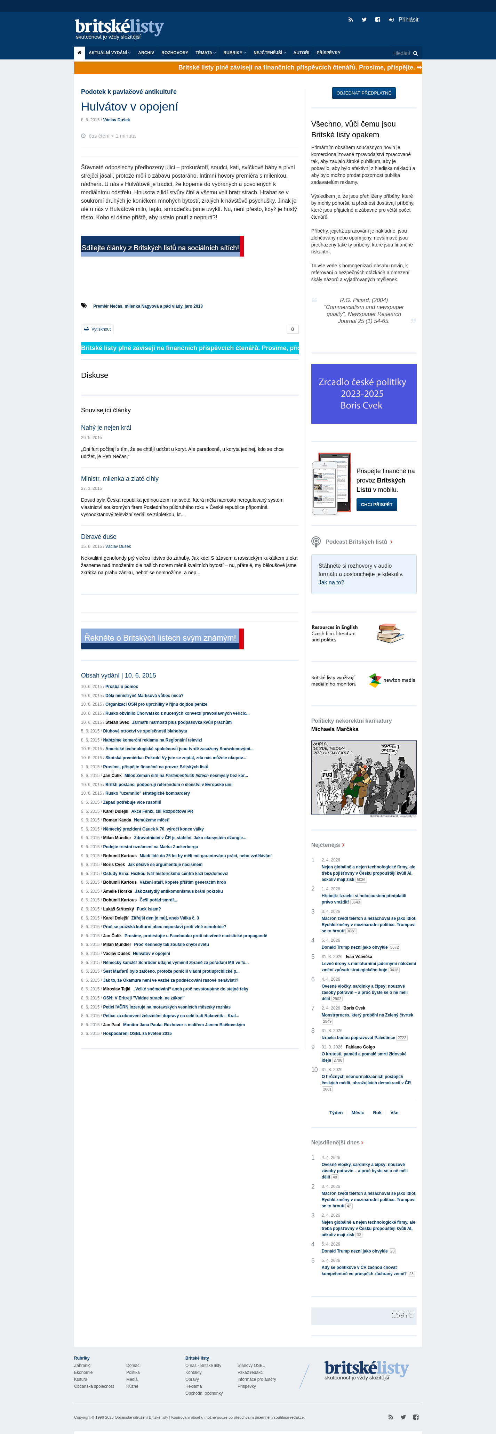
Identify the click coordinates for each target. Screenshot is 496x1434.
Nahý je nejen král (106, 427)
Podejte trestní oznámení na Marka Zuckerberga (150, 846)
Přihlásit (403, 20)
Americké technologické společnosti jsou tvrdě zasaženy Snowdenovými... (179, 748)
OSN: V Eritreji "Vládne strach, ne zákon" (143, 998)
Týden (336, 1112)
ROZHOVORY (174, 52)
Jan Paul (111, 1024)
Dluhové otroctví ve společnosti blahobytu (145, 731)
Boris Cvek (114, 864)
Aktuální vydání (110, 52)
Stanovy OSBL (251, 1365)
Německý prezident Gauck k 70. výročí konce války (153, 829)
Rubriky (234, 52)
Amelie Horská (117, 891)
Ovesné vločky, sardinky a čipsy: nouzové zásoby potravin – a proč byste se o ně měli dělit (365, 993)
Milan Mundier (117, 837)
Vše (394, 1112)
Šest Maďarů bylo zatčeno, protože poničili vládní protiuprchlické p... (171, 971)
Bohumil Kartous (120, 855)
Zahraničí (82, 1365)
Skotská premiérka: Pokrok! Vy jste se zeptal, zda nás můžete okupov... (175, 757)
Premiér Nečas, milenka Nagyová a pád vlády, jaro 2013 (148, 306)
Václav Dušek (116, 120)
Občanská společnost (94, 1386)
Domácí (133, 1365)
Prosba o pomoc (121, 686)
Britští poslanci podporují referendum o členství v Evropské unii (168, 784)
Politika (133, 1372)
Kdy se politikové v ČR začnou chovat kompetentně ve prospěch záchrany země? (368, 1271)
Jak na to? (331, 582)
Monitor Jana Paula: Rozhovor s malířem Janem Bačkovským (184, 1024)
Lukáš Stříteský (118, 909)
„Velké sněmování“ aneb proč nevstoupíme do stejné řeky (190, 989)
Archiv (146, 52)
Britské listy (122, 30)
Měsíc (358, 1112)
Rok (377, 1112)
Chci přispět (377, 504)
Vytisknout (97, 329)
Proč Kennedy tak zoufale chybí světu (171, 944)
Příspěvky (329, 52)
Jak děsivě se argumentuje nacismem (165, 864)
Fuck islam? (149, 909)
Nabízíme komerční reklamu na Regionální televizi (152, 740)
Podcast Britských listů (350, 542)
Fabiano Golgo (360, 1047)
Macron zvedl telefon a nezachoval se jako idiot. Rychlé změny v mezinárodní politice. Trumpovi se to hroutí (369, 925)
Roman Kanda (117, 820)
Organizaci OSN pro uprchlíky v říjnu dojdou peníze (156, 704)
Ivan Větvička (359, 956)
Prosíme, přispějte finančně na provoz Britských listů (155, 766)
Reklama (193, 1386)
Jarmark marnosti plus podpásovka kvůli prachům (182, 722)
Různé (132, 1386)
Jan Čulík (112, 775)
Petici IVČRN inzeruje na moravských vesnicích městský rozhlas (167, 1007)
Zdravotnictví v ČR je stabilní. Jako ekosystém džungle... (190, 837)
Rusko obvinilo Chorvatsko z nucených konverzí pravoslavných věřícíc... (177, 713)
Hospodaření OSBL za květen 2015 (137, 1033)
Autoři (302, 52)
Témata (205, 52)
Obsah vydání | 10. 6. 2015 (118, 675)
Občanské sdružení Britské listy (141, 1417)
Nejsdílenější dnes (335, 1142)
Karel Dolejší (115, 811)
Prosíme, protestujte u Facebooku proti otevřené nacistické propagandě (196, 935)
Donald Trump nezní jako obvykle (361, 947)
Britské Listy (367, 1371)
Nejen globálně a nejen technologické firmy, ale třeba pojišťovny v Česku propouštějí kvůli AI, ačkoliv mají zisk (368, 874)
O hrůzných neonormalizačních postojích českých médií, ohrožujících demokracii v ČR (366, 1083)
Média (132, 1379)
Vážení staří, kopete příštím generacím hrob (182, 882)
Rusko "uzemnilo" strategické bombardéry (147, 793)
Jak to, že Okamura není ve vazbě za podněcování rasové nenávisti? (170, 980)
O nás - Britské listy (203, 1365)
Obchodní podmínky (204, 1393)
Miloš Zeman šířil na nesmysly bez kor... (186, 775)
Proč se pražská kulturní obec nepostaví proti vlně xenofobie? (164, 926)
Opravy (192, 1379)
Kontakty (193, 1372)
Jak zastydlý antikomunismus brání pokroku (179, 891)
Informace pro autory (257, 1379)
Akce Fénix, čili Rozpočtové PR (162, 811)
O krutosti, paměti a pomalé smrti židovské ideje (364, 1057)
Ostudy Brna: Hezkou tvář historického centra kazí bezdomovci (165, 873)
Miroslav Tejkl (116, 989)
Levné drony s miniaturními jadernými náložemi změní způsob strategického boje (369, 967)
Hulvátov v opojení (151, 953)
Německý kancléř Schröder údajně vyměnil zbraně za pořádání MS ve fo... (176, 962)
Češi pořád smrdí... (158, 900)
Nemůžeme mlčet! (151, 820)
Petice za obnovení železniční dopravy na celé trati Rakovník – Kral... (171, 1015)
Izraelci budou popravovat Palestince (365, 1038)
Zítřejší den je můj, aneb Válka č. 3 (165, 918)
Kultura (80, 1379)
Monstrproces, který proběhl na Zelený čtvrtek (367, 1018)
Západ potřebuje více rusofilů (132, 802)
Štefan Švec (117, 722)
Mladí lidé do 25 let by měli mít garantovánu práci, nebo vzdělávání (205, 855)
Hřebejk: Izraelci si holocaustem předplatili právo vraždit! (364, 899)
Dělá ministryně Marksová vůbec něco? (144, 695)
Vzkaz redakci (251, 1372)
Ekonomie (83, 1372)
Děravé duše (99, 536)
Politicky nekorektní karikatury (351, 725)
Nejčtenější (270, 52)
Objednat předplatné (364, 93)
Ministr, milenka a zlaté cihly (120, 478)
